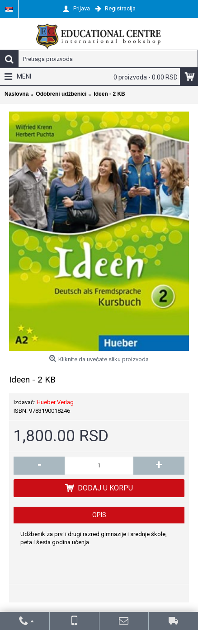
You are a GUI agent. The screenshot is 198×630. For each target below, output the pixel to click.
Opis (99, 514)
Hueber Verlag (55, 402)
